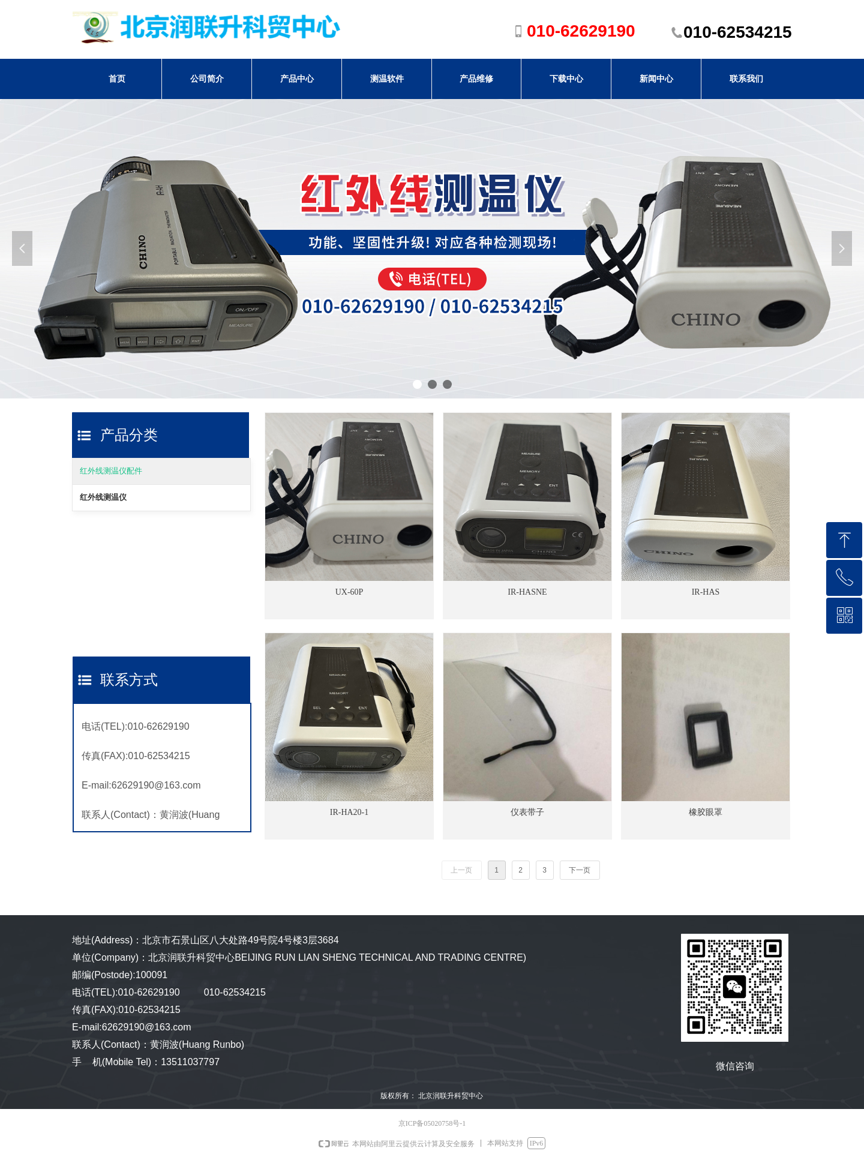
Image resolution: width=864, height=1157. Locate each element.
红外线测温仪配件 (111, 470)
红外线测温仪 (103, 497)
